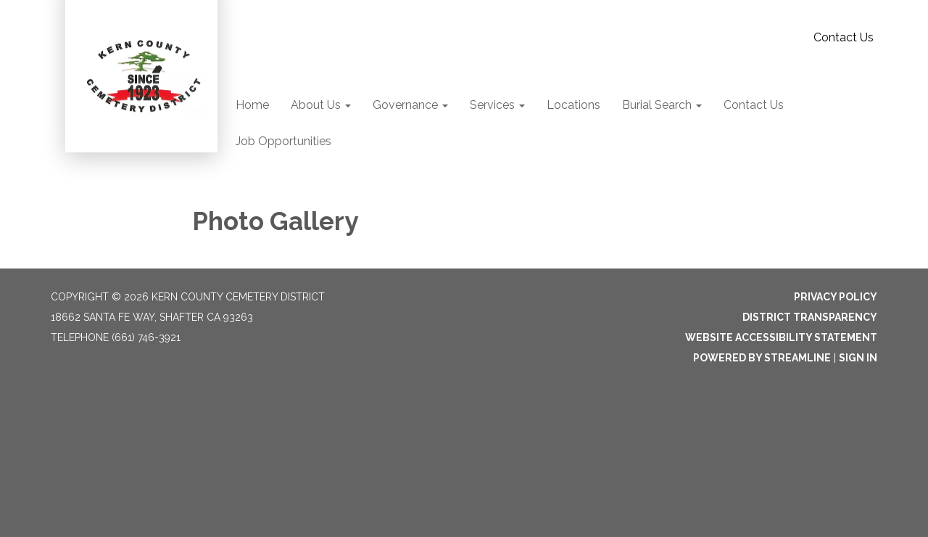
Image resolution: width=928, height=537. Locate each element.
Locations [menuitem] (573, 105)
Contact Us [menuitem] (754, 105)
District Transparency (809, 317)
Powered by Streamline (762, 358)
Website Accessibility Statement (781, 337)
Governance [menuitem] (405, 105)
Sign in (858, 358)
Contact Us (843, 37)
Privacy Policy (835, 297)
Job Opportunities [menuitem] (283, 141)
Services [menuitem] (492, 105)
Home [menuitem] (252, 105)
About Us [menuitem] (316, 105)
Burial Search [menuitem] (657, 105)
